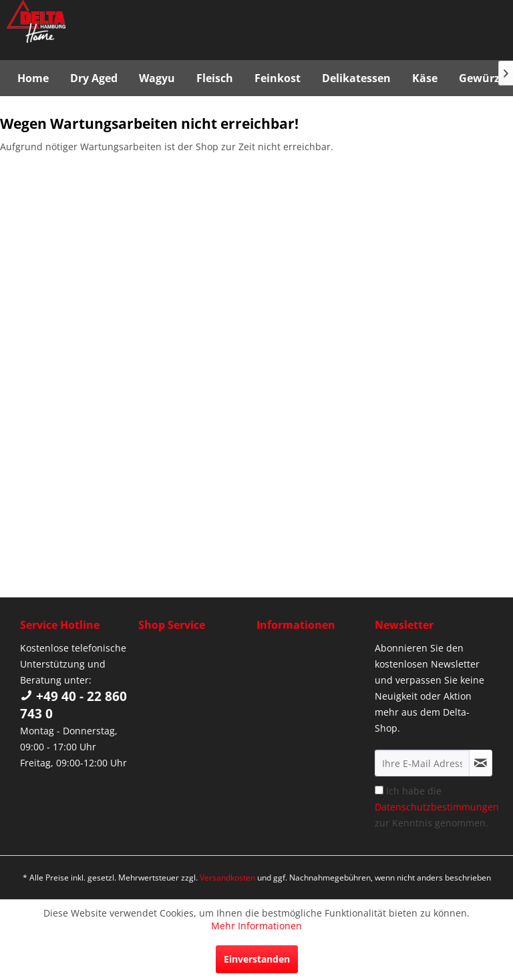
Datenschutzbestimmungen (437, 806)
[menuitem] (33, 78)
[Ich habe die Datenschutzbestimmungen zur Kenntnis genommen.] (379, 790)
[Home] (33, 78)
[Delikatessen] (356, 78)
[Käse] (424, 78)
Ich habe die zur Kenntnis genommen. (437, 806)
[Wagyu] (157, 78)
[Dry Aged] (93, 78)
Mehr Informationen (256, 925)
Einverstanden (257, 959)
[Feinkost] (277, 78)
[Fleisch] (215, 78)
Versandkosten (227, 877)
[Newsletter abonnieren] (480, 763)
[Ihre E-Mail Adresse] (422, 763)
